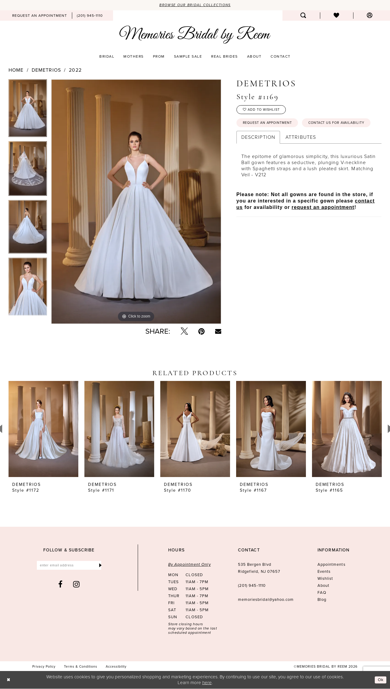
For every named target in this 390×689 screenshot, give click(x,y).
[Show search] (303, 16)
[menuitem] (39, 16)
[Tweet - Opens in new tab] (184, 332)
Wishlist (325, 579)
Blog (321, 600)
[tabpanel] (28, 111)
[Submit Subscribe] (100, 566)
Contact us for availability (274, 139)
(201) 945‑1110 (252, 586)
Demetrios (46, 70)
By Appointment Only (189, 565)
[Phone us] (90, 16)
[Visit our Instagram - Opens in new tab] (76, 585)
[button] (369, 16)
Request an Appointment (270, 125)
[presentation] (43, 430)
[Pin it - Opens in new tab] (201, 332)
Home (16, 70)
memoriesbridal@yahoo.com (266, 600)
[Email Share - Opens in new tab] (218, 332)
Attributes (300, 154)
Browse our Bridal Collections (195, 5)
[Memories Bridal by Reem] (195, 35)
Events (324, 572)
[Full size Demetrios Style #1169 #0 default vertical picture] (136, 202)
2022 (75, 70)
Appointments (331, 565)
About (323, 586)
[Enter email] (69, 566)
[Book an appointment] (39, 16)
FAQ (321, 593)
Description (258, 154)
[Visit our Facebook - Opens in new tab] (60, 585)
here (207, 683)
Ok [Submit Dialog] (380, 680)
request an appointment (323, 224)
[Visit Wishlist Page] (336, 16)
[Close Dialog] (9, 680)
